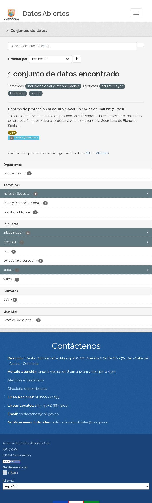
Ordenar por (17, 59)
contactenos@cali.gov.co (39, 414)
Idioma (8, 480)
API (87, 153)
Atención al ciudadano (26, 380)
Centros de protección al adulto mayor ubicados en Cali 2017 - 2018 (66, 109)
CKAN (10, 472)
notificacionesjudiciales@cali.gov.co (80, 422)
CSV (12, 132)
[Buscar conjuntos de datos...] (72, 46)
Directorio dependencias (27, 389)
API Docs (102, 153)
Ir (77, 58)
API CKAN (10, 449)
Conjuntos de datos (28, 30)
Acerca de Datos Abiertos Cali (26, 443)
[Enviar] (140, 45)
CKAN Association (17, 455)
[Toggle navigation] (136, 12)
